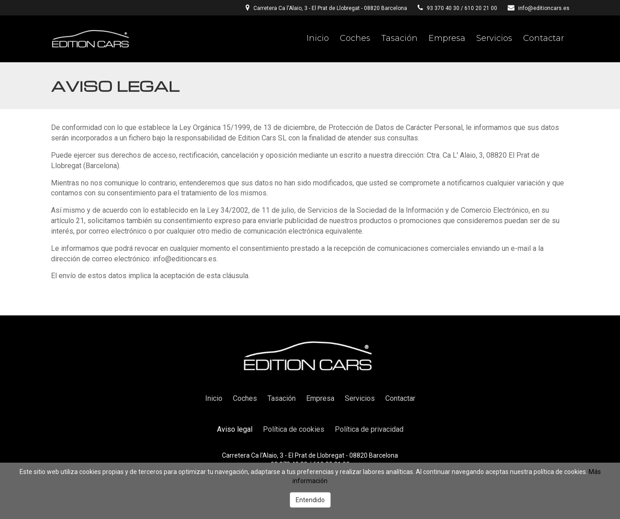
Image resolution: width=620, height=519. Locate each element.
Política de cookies (293, 429)
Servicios (494, 38)
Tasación (399, 38)
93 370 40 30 (443, 8)
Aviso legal (234, 429)
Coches (355, 38)
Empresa (446, 38)
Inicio (318, 38)
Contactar (543, 38)
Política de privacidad (369, 429)
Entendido (310, 500)
